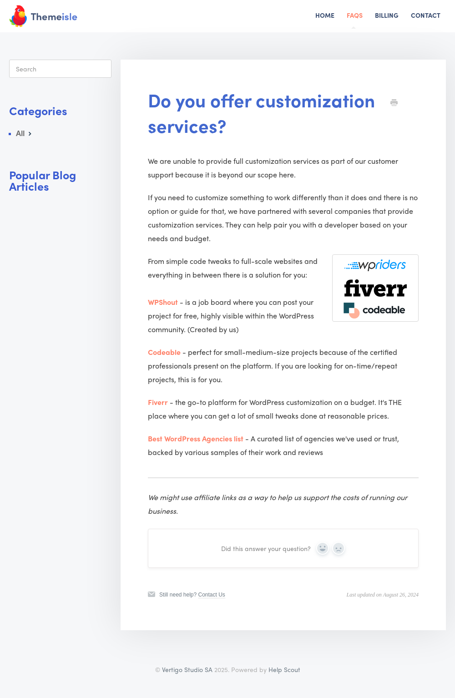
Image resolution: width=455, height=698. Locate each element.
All (25, 132)
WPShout (163, 302)
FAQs (355, 19)
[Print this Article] (394, 103)
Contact (425, 15)
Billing (387, 15)
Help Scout (284, 669)
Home (324, 15)
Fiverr (158, 402)
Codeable (164, 352)
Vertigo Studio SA (187, 669)
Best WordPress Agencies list (195, 438)
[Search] (60, 69)
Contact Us (211, 595)
